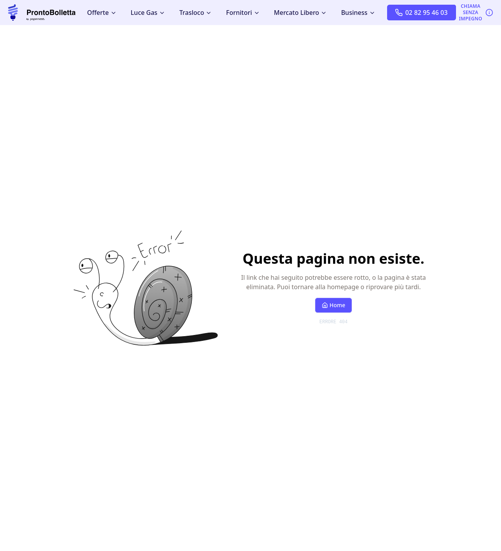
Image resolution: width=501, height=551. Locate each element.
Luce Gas (148, 12)
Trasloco (195, 12)
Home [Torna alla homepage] (333, 305)
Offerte (102, 12)
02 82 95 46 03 (421, 12)
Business (358, 12)
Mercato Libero (300, 12)
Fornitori (243, 12)
